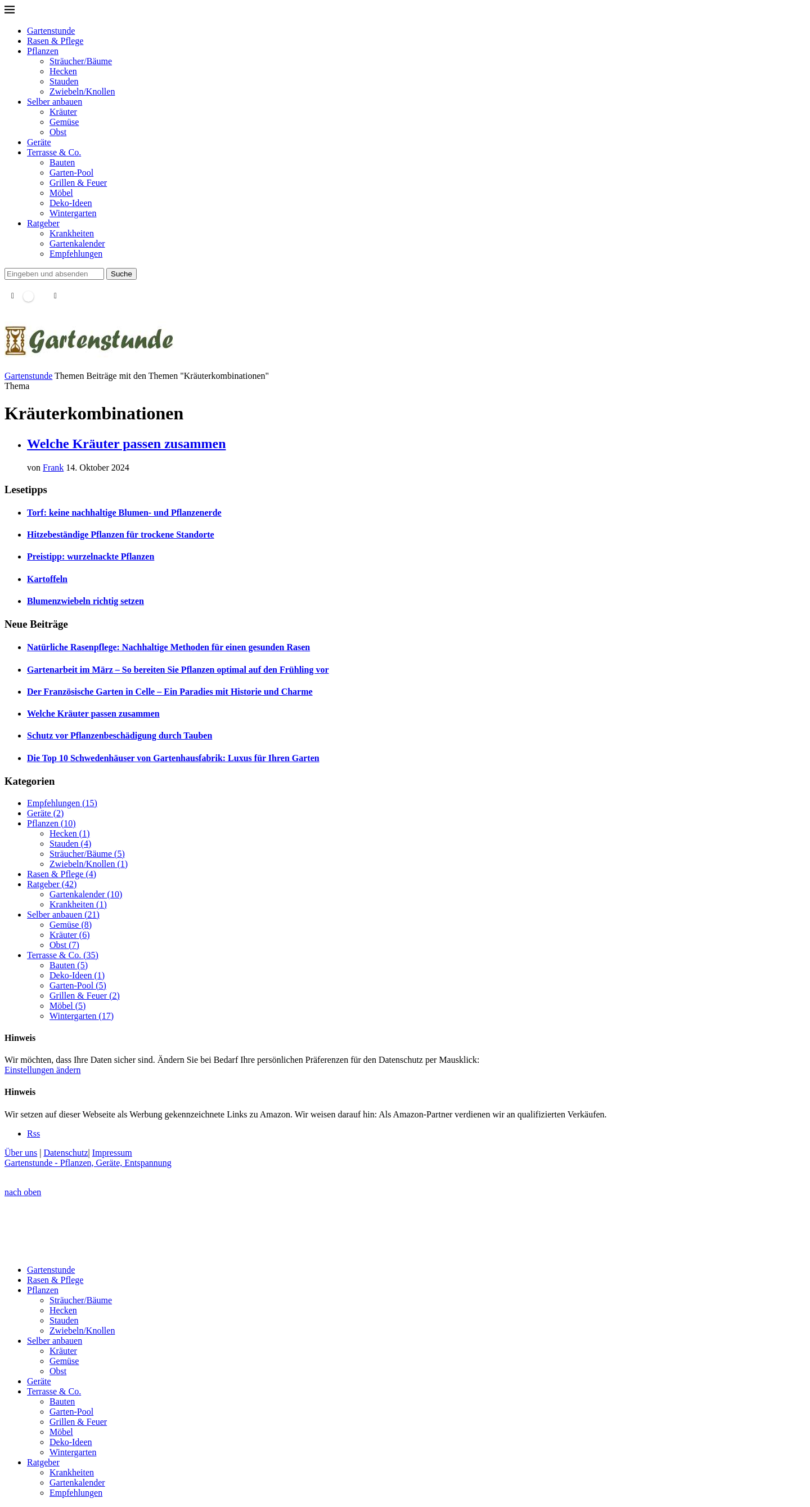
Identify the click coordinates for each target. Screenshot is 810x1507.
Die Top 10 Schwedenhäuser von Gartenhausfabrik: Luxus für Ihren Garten (173, 758)
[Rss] (33, 1133)
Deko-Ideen (71, 203)
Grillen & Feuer (78, 182)
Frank (53, 467)
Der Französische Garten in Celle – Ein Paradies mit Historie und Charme (170, 691)
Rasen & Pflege (55, 41)
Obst (58, 132)
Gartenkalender (77, 243)
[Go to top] (22, 1192)
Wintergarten (73, 213)
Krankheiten (72, 233)
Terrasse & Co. (54, 152)
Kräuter (63, 112)
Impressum (112, 1152)
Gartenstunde (51, 30)
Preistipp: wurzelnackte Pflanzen (90, 556)
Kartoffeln (47, 579)
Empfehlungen (76, 253)
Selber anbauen (54, 101)
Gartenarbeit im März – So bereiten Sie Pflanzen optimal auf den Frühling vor (178, 669)
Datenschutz (65, 1152)
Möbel (61, 193)
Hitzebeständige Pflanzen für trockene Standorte (120, 534)
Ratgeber (43, 223)
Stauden (64, 81)
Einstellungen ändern (42, 1070)
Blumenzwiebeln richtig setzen (85, 601)
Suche (121, 274)
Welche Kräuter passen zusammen (126, 443)
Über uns (20, 1152)
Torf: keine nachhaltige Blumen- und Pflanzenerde (124, 512)
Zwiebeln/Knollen (82, 91)
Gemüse (64, 122)
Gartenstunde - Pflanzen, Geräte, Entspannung (88, 1163)
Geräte (39, 142)
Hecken (63, 71)
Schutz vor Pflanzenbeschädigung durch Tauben (119, 735)
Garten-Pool (71, 172)
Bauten (62, 162)
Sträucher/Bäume (81, 61)
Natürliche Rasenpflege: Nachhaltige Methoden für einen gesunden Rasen (168, 647)
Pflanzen (42, 51)
